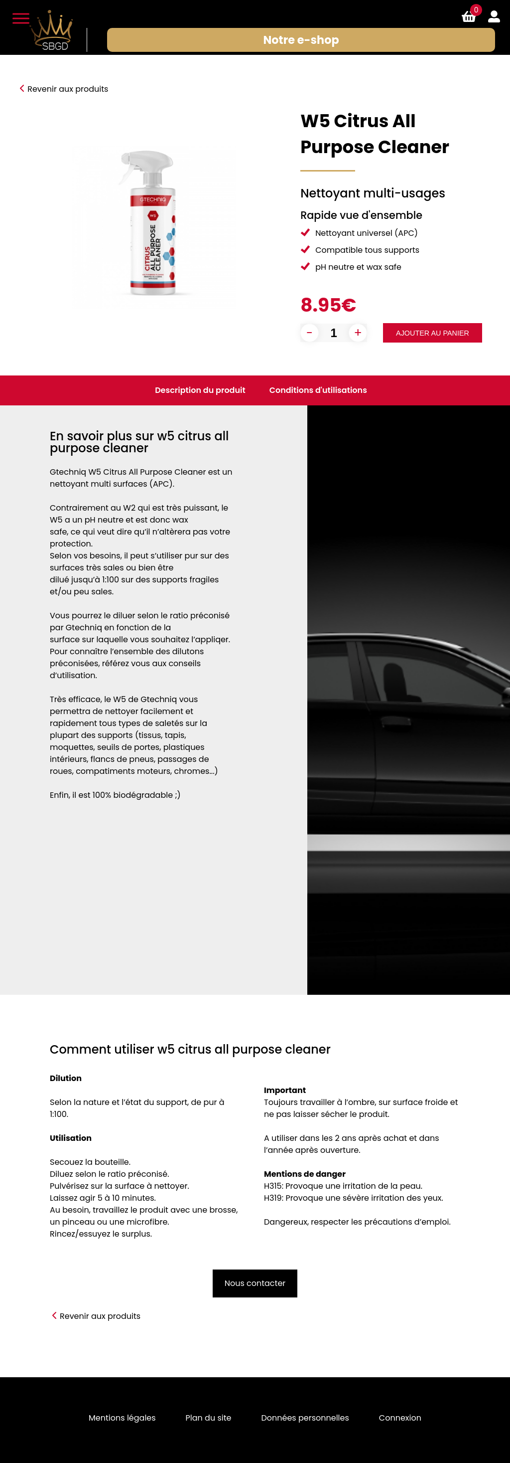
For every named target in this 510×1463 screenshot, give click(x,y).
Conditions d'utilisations (318, 390)
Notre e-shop (302, 40)
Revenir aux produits (67, 89)
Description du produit (200, 390)
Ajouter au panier (432, 333)
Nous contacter (255, 1283)
